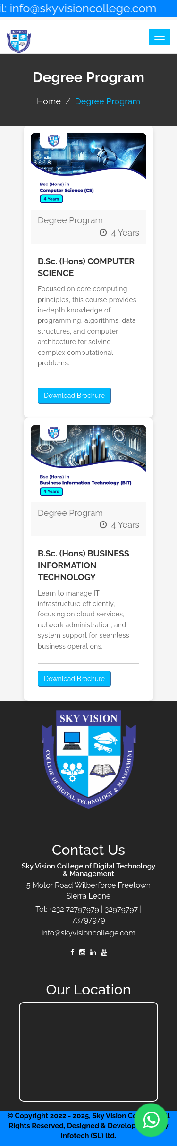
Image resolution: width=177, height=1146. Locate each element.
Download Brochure (74, 395)
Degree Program (70, 220)
